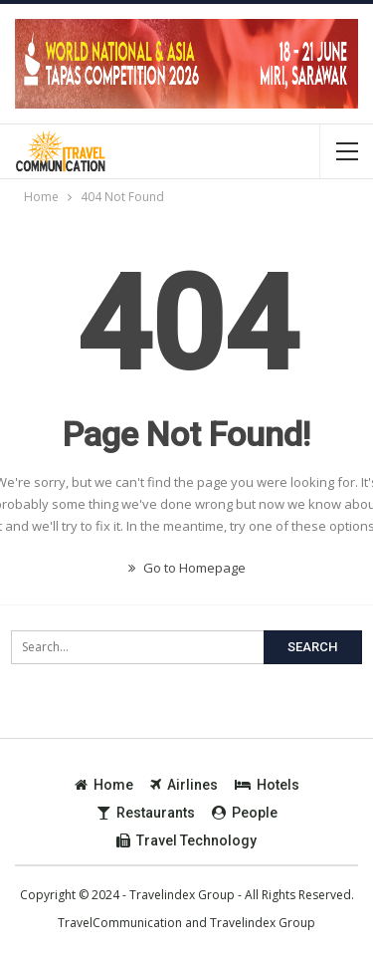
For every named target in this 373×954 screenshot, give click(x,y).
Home (104, 785)
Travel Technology (186, 840)
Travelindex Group (262, 922)
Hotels (267, 785)
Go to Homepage (187, 568)
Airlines (184, 785)
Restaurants (145, 813)
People (245, 813)
